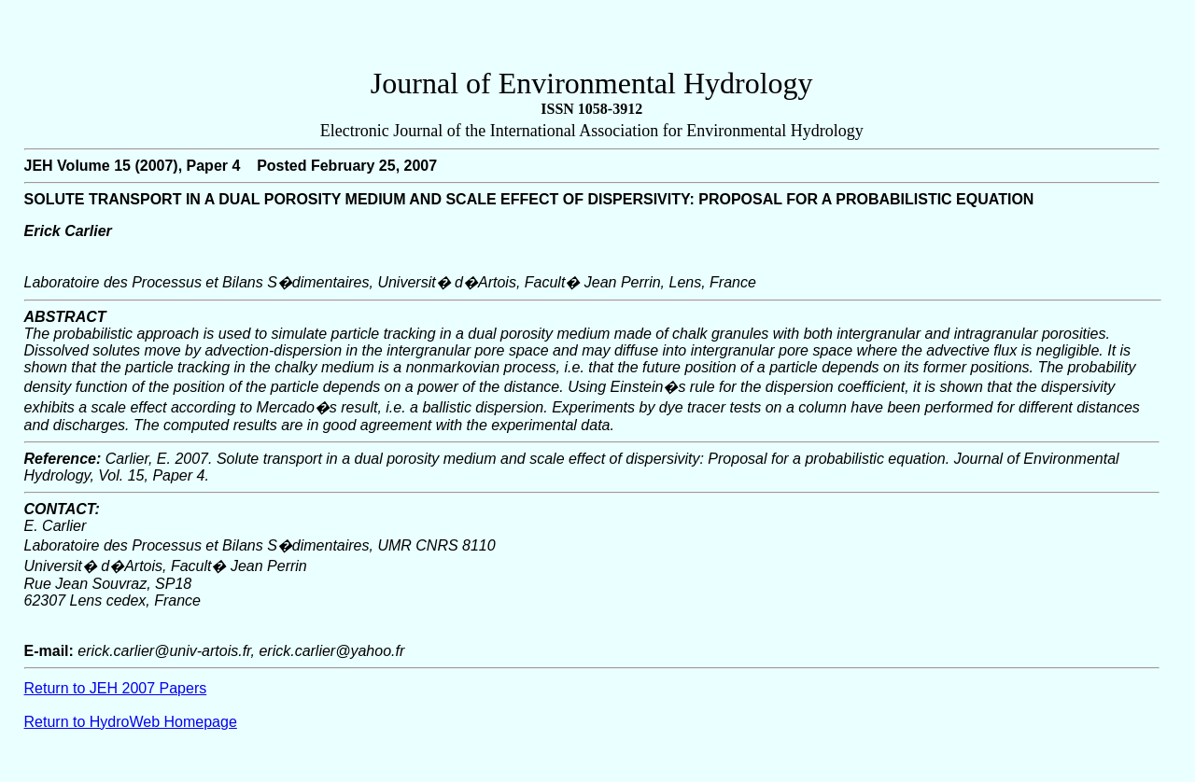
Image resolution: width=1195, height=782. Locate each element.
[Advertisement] (591, 38)
